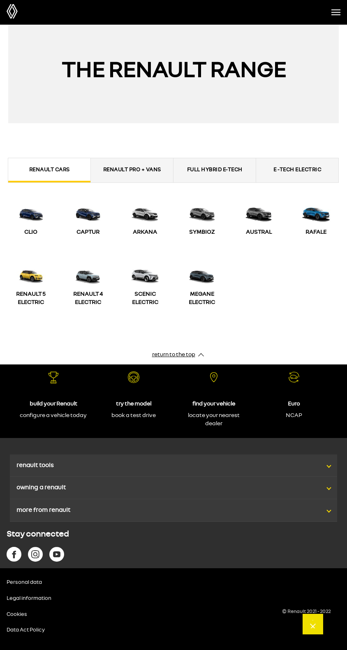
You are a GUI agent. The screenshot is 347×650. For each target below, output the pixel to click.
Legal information (29, 598)
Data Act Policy (26, 630)
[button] (173, 457)
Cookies (17, 614)
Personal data (24, 582)
